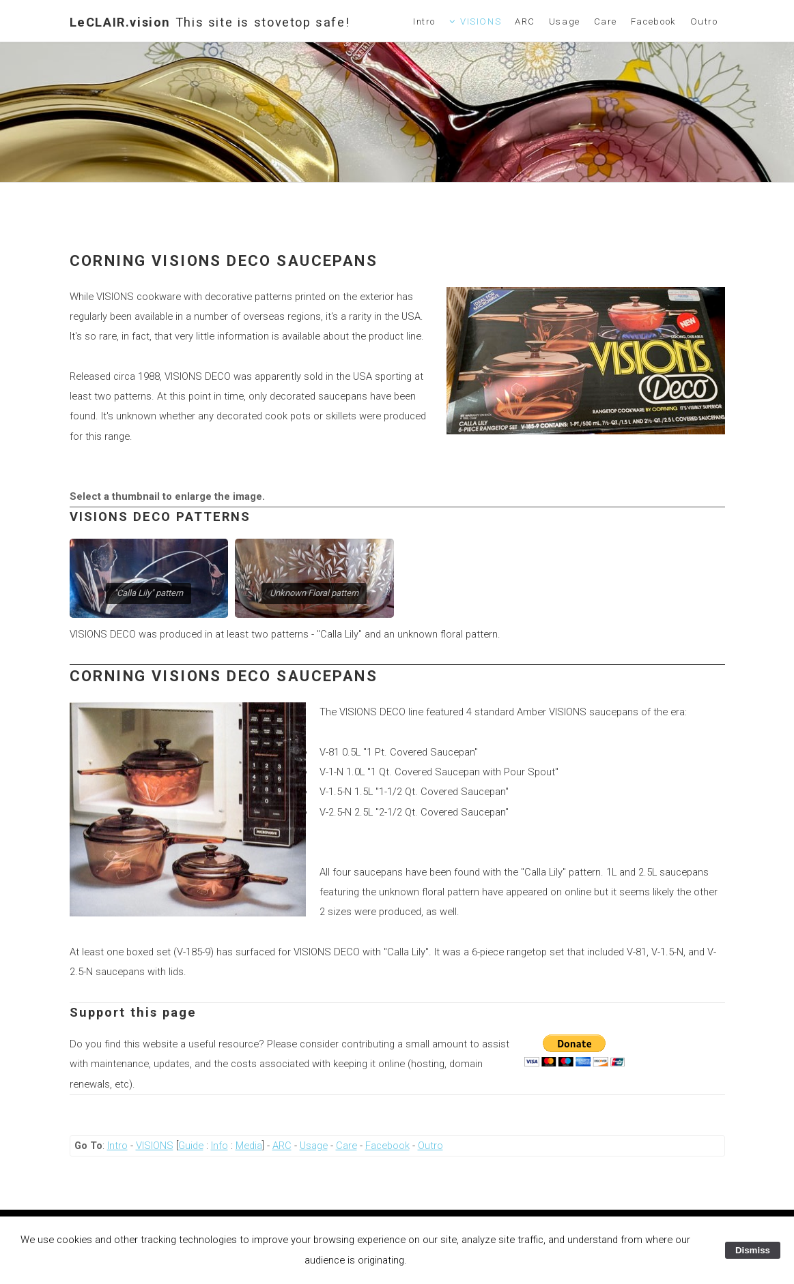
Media (249, 1145)
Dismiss (752, 1250)
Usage (564, 21)
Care (605, 21)
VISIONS (480, 21)
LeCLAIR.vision (210, 22)
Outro (704, 21)
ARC (525, 21)
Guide (190, 1145)
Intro (424, 21)
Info (219, 1145)
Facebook (654, 21)
